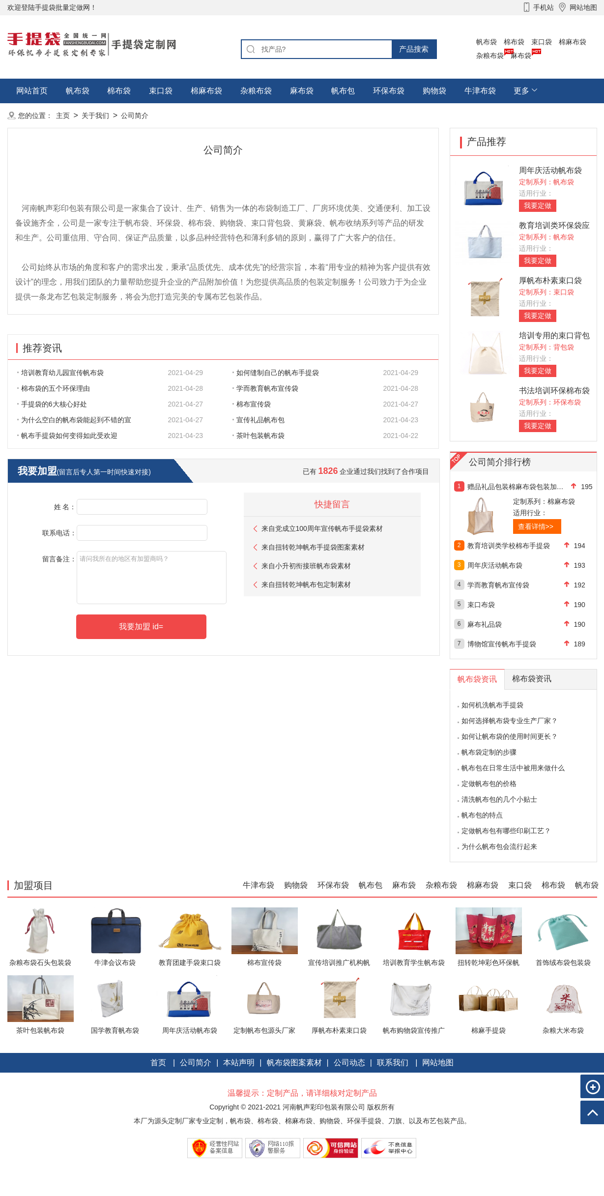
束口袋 (541, 42)
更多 (521, 91)
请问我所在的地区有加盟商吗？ (152, 577)
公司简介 (134, 115)
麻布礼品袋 (484, 624)
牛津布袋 (480, 91)
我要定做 (537, 205)
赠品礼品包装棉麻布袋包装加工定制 (515, 487)
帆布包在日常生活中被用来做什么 (513, 768)
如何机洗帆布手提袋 (492, 705)
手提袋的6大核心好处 (52, 404)
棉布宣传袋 (251, 404)
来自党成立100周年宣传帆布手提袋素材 (322, 528)
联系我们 (392, 1062)
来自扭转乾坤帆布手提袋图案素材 (313, 547)
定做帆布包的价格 (489, 784)
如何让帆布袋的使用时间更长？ (509, 736)
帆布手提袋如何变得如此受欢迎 (67, 435)
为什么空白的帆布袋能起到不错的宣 (74, 420)
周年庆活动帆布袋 (550, 170)
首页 (158, 1062)
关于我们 (95, 115)
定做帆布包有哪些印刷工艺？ (506, 831)
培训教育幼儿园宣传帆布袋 (60, 373)
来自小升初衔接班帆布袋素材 (306, 566)
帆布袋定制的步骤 (489, 752)
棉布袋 (514, 42)
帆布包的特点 (482, 815)
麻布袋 (521, 55)
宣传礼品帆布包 (258, 420)
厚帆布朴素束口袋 (550, 280)
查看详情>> (535, 526)
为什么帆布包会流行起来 (499, 846)
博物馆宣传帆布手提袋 (501, 644)
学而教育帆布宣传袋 (265, 388)
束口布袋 (481, 605)
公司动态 (349, 1062)
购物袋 (434, 91)
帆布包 (343, 91)
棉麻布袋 (572, 42)
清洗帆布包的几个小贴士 (499, 799)
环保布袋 (388, 91)
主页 (63, 115)
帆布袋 (486, 42)
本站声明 (239, 1062)
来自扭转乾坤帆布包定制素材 (306, 584)
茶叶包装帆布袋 (258, 435)
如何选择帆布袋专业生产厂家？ (509, 721)
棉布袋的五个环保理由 (53, 388)
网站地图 (438, 1062)
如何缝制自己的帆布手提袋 (275, 373)
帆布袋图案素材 (294, 1062)
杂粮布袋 (490, 55)
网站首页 (32, 91)
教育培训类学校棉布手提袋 (508, 546)
